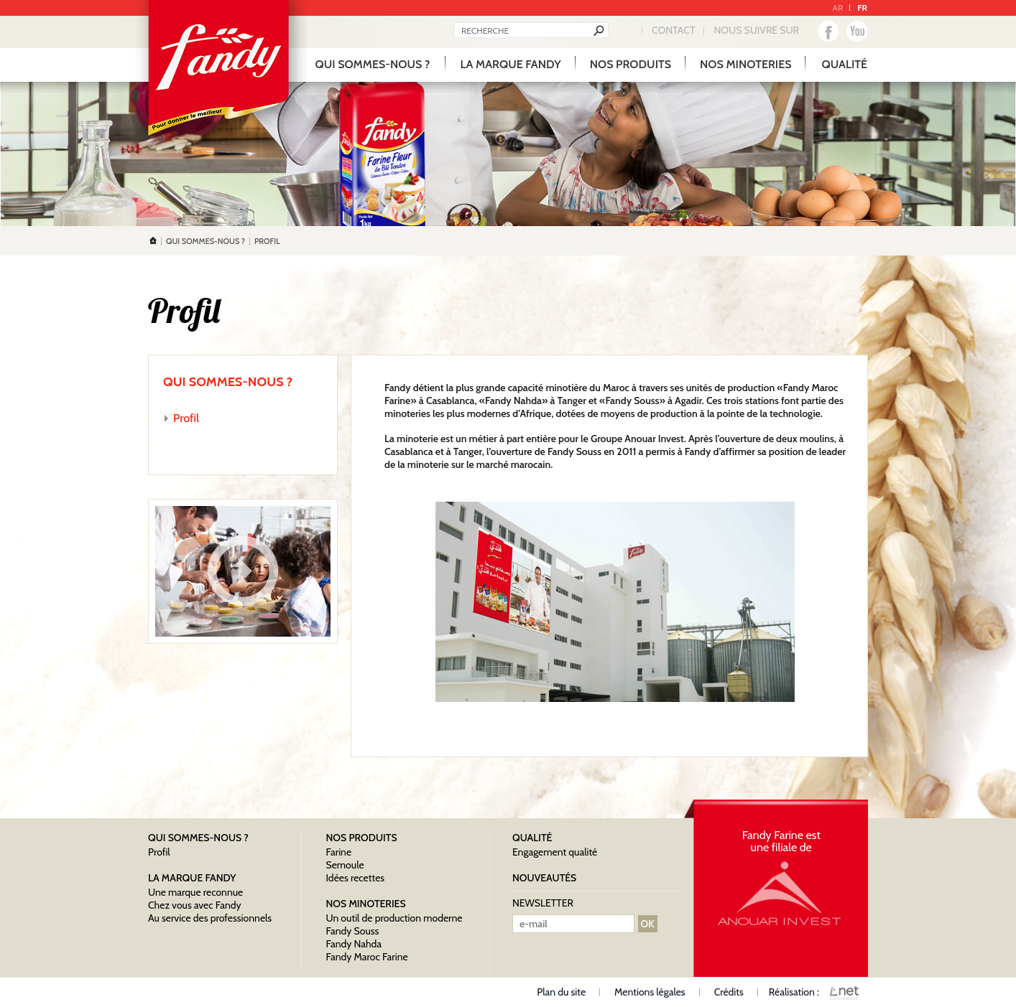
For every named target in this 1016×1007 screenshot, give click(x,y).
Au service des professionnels (210, 918)
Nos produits (630, 64)
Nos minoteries (745, 64)
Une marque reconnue (195, 892)
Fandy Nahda (353, 943)
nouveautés (544, 877)
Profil (186, 418)
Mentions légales (649, 991)
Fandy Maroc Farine (366, 956)
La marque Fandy (510, 64)
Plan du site (561, 991)
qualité (844, 64)
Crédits (729, 991)
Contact (673, 30)
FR (862, 7)
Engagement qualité (554, 852)
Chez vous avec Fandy (194, 905)
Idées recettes (354, 877)
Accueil (153, 240)
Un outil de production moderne (393, 918)
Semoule (344, 864)
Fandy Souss (352, 930)
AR (838, 7)
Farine (338, 852)
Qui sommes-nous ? (372, 64)
